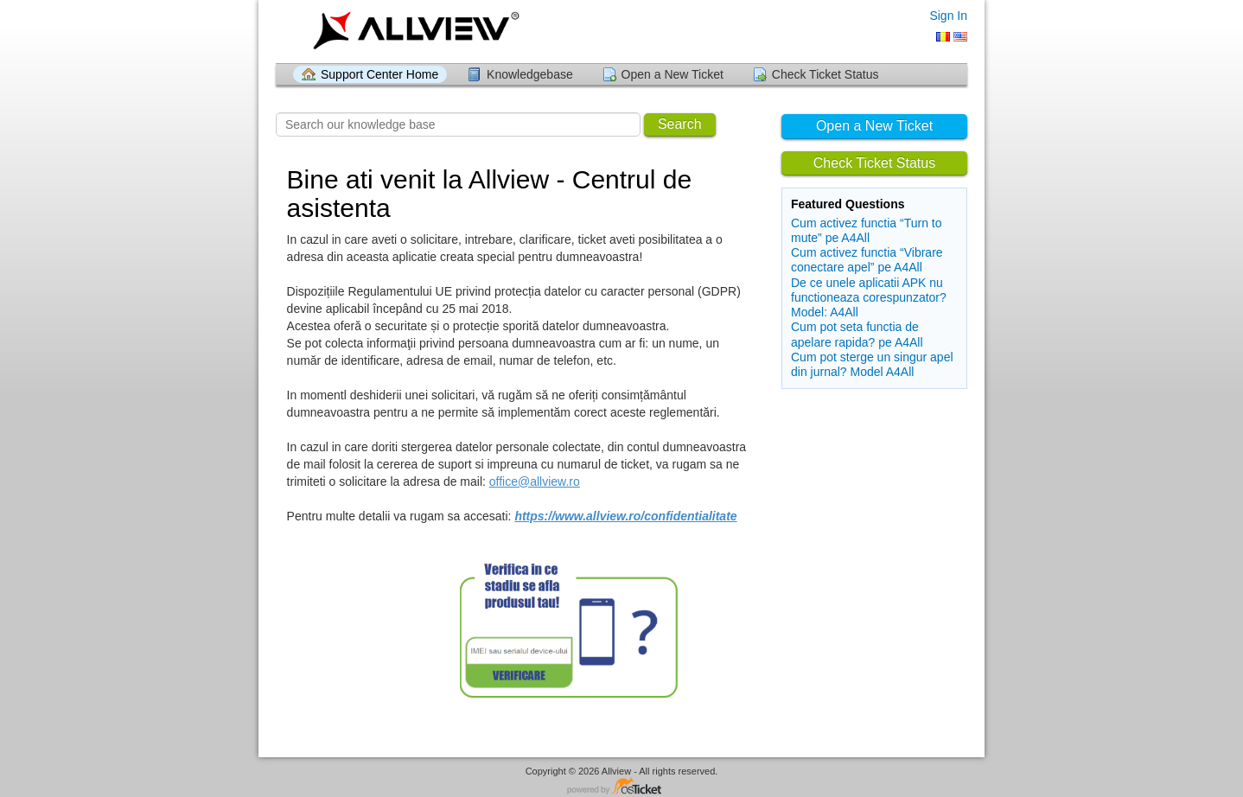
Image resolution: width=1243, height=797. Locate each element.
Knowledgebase (530, 74)
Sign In (948, 15)
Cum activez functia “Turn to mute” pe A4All (866, 230)
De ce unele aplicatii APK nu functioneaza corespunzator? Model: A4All (869, 297)
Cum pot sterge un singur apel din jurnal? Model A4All (872, 364)
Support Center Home (379, 74)
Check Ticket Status (825, 74)
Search (680, 124)
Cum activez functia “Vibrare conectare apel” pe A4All (867, 259)
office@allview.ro (534, 481)
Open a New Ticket (672, 74)
